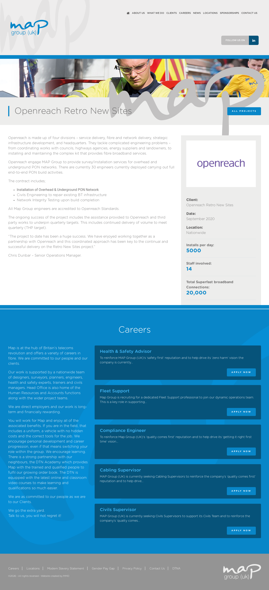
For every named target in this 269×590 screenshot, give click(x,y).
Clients (171, 13)
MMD (66, 576)
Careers (185, 13)
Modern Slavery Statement (65, 568)
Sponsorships (229, 13)
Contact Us (249, 13)
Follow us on (242, 40)
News (197, 13)
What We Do (155, 13)
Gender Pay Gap (103, 568)
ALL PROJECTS (244, 111)
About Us (138, 13)
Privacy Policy (132, 568)
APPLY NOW (241, 372)
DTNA (176, 568)
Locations (210, 13)
